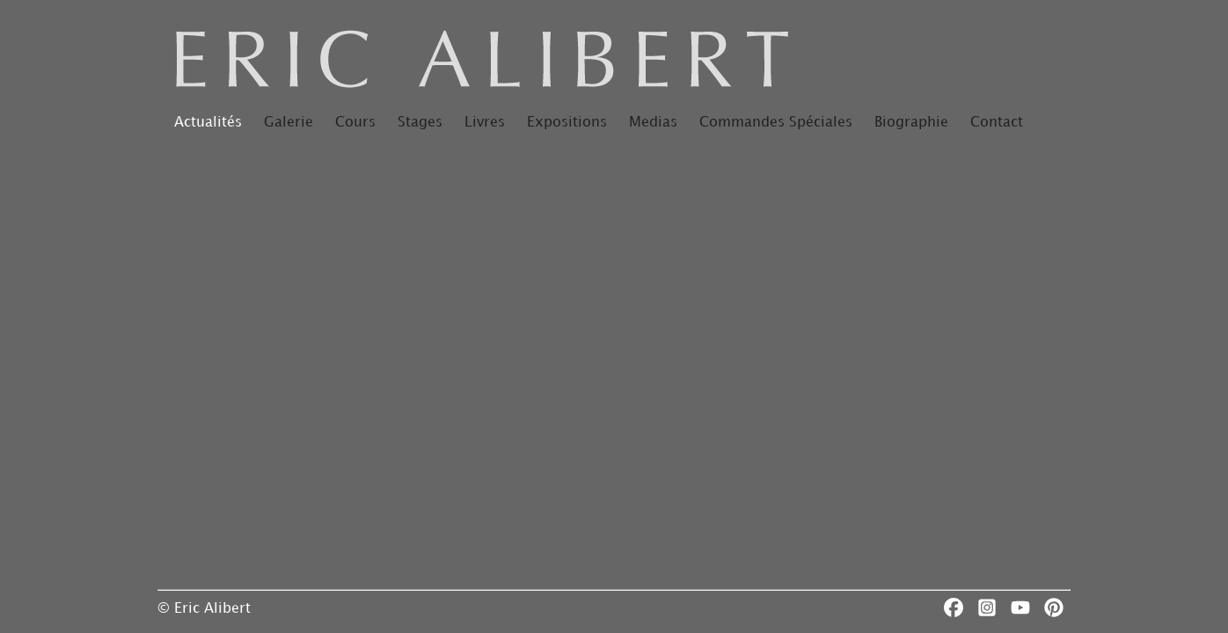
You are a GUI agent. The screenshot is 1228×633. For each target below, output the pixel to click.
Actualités (208, 122)
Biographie (911, 122)
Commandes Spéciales (775, 122)
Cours (355, 122)
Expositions (567, 122)
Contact (996, 122)
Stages (420, 122)
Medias (653, 122)
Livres (484, 122)
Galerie (288, 122)
